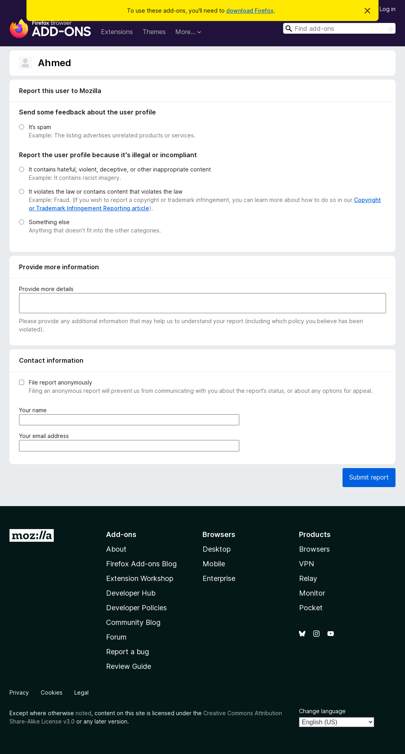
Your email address (45, 436)
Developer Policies (136, 608)
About (116, 549)
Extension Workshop (139, 578)
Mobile (213, 564)
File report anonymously (60, 382)
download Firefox (250, 10)
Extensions (117, 32)
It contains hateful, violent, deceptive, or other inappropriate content (120, 169)
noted (83, 713)
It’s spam (40, 127)
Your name (34, 410)
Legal (81, 692)
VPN (306, 564)
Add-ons (121, 534)
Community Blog (133, 622)
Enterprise (218, 578)
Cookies (51, 692)
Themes (154, 32)
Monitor (312, 593)
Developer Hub (130, 593)
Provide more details (46, 289)
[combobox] (339, 28)
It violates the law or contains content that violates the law (105, 191)
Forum (116, 637)
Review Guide (128, 666)
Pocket (311, 608)
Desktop (216, 549)
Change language (322, 711)
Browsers (314, 549)
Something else (49, 222)
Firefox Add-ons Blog (141, 564)
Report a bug (127, 651)
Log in (388, 9)
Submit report (369, 477)
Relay (308, 578)
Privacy (19, 692)
